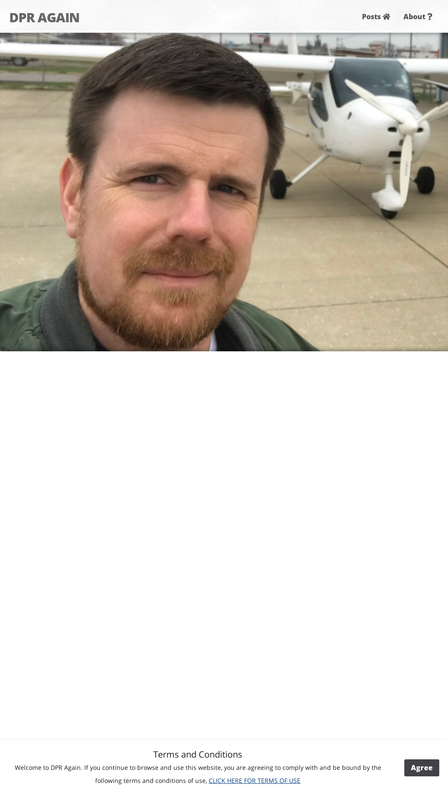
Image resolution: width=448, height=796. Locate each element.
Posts (376, 16)
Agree (422, 767)
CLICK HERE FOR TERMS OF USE (254, 780)
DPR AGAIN (44, 17)
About (417, 16)
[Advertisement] (375, 488)
